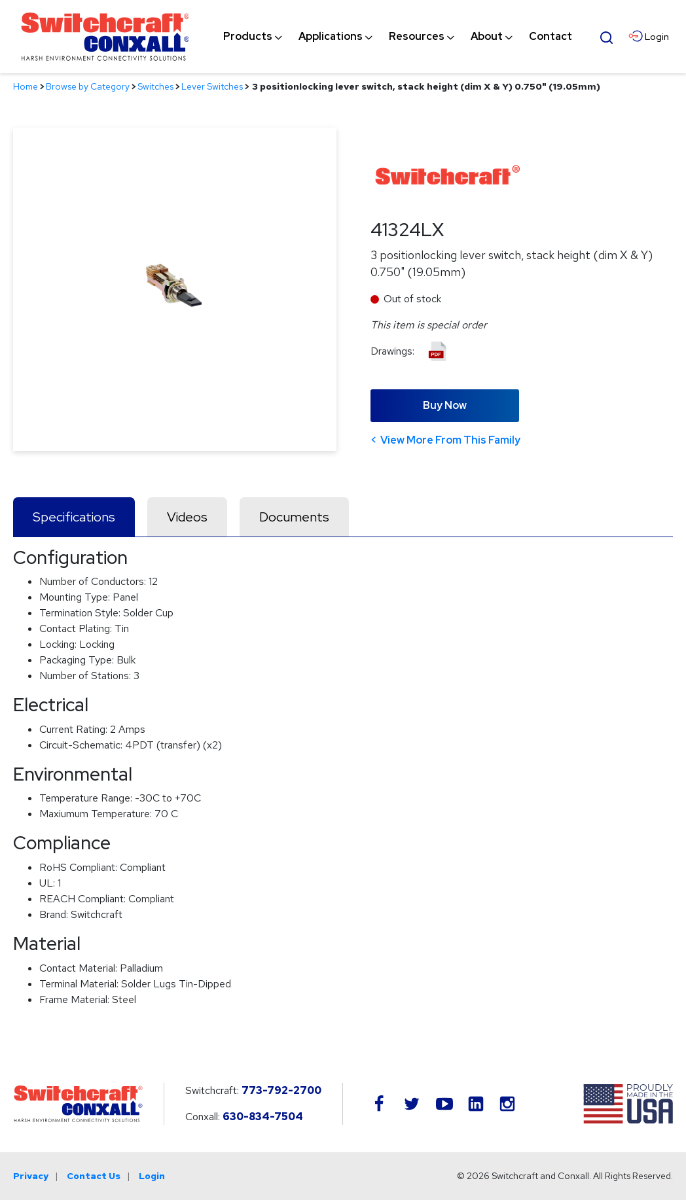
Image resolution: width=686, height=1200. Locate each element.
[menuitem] (247, 37)
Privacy (30, 1176)
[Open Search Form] (607, 36)
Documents (294, 516)
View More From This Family (450, 440)
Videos (187, 516)
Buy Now (445, 405)
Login (152, 1176)
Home (25, 86)
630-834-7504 (263, 1116)
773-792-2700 (281, 1090)
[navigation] (397, 37)
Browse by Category (88, 86)
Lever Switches (212, 86)
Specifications (74, 516)
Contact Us (93, 1176)
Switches (155, 86)
